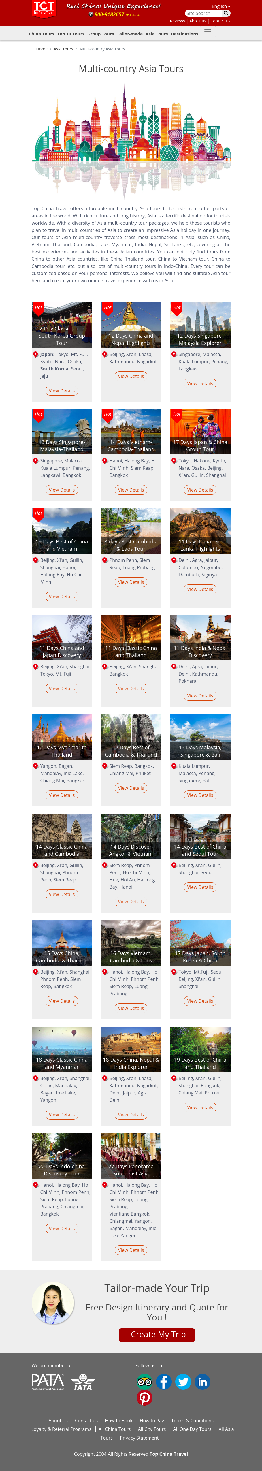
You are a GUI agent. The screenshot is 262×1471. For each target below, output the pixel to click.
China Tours (41, 34)
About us (58, 1420)
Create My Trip (158, 1334)
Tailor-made (130, 34)
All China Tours (115, 1429)
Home (42, 49)
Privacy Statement (139, 1438)
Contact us (86, 1420)
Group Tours (100, 34)
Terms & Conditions (192, 1420)
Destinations (184, 34)
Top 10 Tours (70, 34)
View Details (62, 390)
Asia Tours (157, 34)
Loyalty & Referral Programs (61, 1429)
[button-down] (208, 31)
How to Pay (152, 1420)
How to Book (118, 1420)
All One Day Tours (192, 1429)
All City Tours (152, 1429)
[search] (226, 13)
